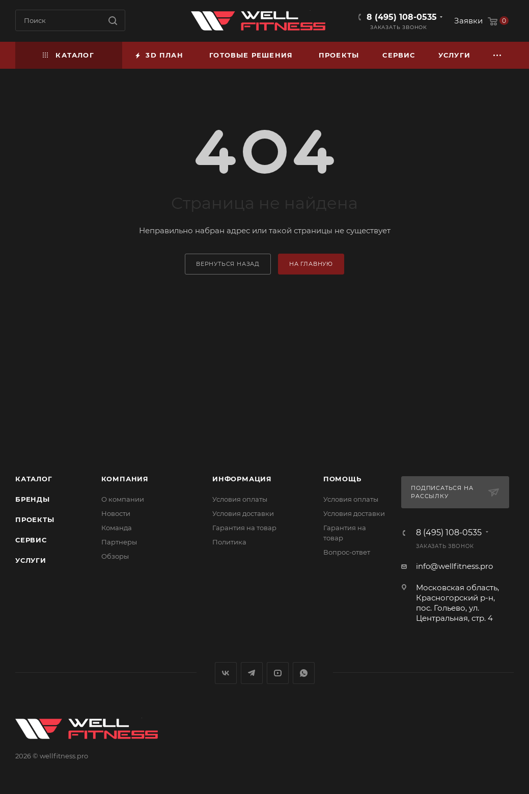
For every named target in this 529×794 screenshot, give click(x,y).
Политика (229, 542)
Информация (242, 479)
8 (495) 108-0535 (402, 17)
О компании (122, 499)
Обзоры (115, 556)
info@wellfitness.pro (454, 566)
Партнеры (119, 542)
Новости (115, 513)
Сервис (31, 540)
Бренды (32, 499)
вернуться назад (228, 263)
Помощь (342, 479)
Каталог (33, 479)
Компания (125, 479)
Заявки (468, 20)
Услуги (30, 560)
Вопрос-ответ (346, 552)
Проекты (34, 519)
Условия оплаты (239, 499)
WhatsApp (304, 673)
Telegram (252, 673)
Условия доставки (243, 513)
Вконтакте (226, 673)
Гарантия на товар (244, 528)
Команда (116, 528)
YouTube (278, 673)
